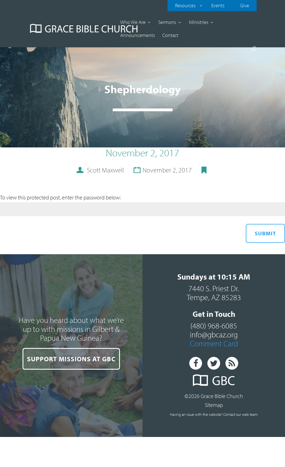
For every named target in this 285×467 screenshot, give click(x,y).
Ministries (198, 22)
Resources (185, 5)
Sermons (167, 22)
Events (218, 5)
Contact (170, 35)
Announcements (137, 35)
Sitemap (214, 404)
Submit (265, 233)
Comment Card (214, 343)
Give (244, 5)
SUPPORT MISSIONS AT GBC (71, 359)
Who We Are (133, 22)
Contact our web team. (240, 414)
